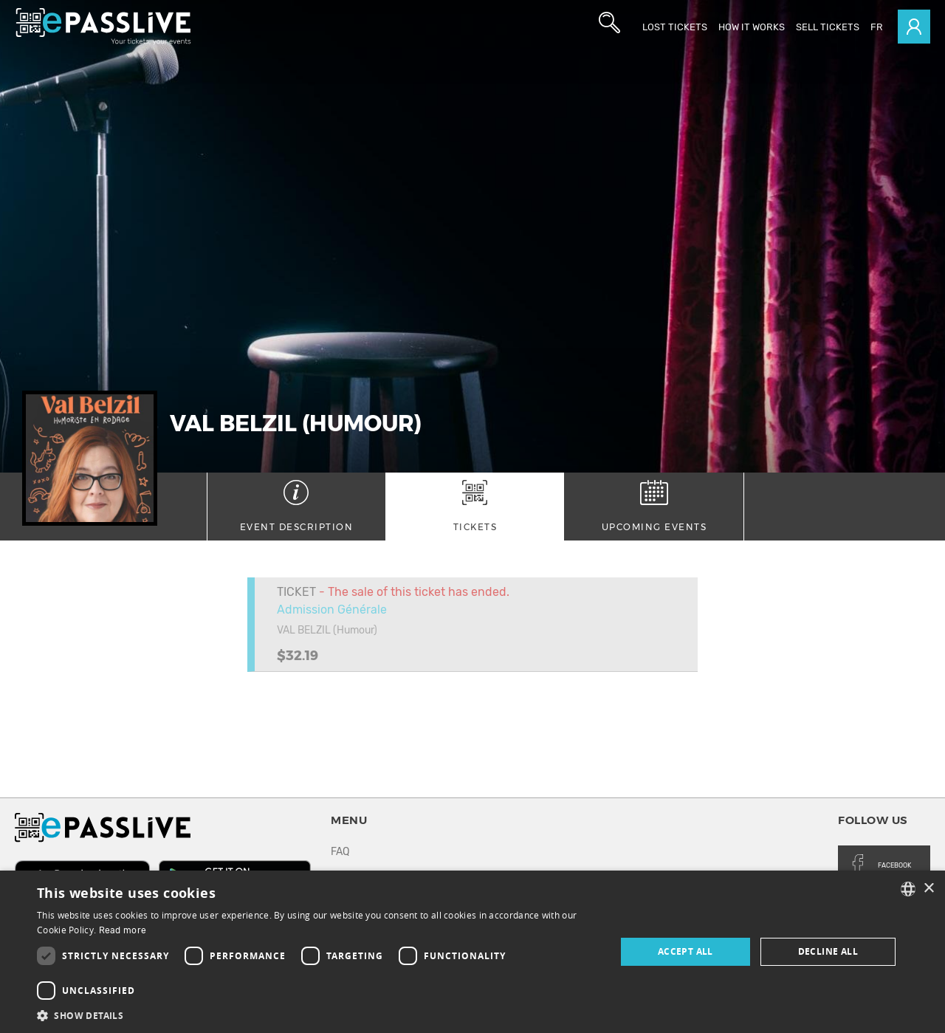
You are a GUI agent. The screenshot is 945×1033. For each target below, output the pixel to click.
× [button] (928, 888)
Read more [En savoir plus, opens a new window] (123, 930)
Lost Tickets (674, 26)
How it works (751, 26)
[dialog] (472, 952)
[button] (318, 1015)
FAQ (340, 851)
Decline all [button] (828, 951)
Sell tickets (827, 26)
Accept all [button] (685, 951)
